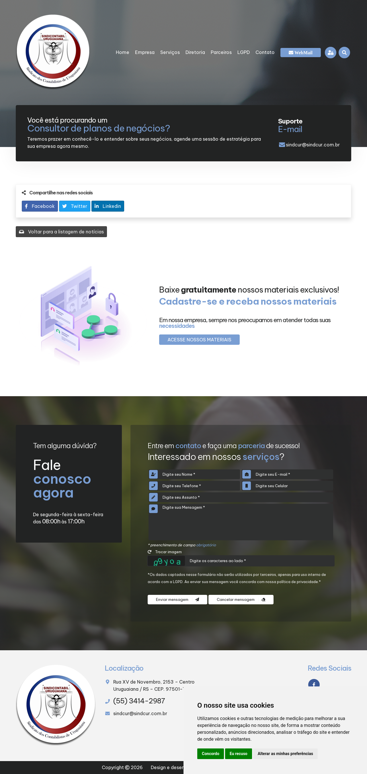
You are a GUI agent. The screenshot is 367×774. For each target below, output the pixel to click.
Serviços (170, 52)
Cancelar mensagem (241, 599)
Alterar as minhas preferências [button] (285, 753)
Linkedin (108, 206)
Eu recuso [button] (238, 753)
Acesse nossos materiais (199, 340)
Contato (265, 52)
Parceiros (221, 52)
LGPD (243, 52)
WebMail (303, 52)
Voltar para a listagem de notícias (61, 232)
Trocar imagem (165, 551)
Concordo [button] (210, 753)
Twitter (74, 206)
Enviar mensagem (177, 599)
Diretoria (195, 52)
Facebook (40, 206)
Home (122, 52)
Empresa (145, 52)
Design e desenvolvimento (180, 767)
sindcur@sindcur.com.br (313, 145)
